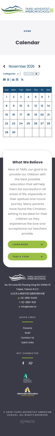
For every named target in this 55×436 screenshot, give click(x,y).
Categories (11, 73)
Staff (27, 333)
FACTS (31, 363)
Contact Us (27, 337)
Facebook (23, 363)
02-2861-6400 (29, 298)
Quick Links (27, 342)
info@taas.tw (28, 306)
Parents (27, 328)
